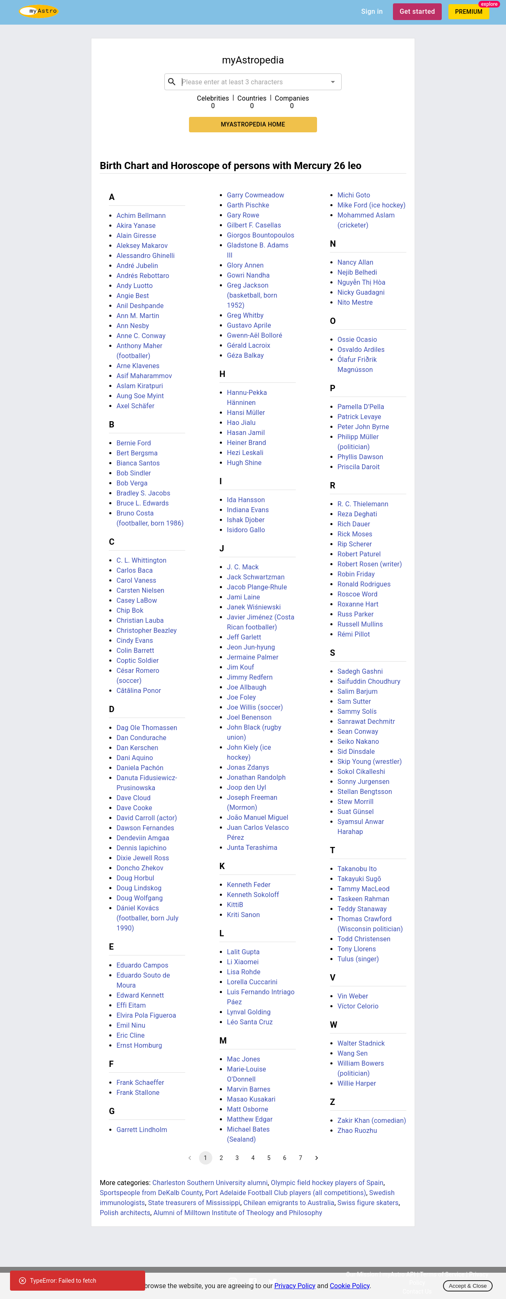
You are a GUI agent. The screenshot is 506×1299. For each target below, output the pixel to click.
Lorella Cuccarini (252, 982)
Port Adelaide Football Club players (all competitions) (285, 1193)
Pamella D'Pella (360, 407)
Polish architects (125, 1213)
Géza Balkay (245, 355)
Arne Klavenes (137, 366)
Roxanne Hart (358, 604)
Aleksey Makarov (142, 246)
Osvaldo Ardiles (361, 350)
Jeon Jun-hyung (251, 647)
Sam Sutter (354, 701)
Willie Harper (356, 1083)
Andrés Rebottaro (142, 276)
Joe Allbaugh (247, 687)
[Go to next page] (316, 1158)
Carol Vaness (136, 580)
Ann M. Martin (137, 316)
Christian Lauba (140, 620)
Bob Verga (132, 483)
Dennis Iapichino (141, 848)
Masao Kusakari (251, 1099)
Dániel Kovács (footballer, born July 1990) (147, 918)
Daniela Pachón (140, 768)
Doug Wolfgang (139, 898)
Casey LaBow (136, 600)
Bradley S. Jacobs (143, 493)
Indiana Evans (248, 510)
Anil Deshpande (140, 306)
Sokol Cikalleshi (361, 772)
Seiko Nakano (358, 742)
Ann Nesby (132, 326)
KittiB (235, 905)
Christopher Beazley (146, 630)
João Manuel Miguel (257, 817)
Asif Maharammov (144, 376)
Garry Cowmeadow (255, 195)
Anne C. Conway (141, 336)
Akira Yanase (136, 226)
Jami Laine (243, 597)
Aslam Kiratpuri (139, 386)
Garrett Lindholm (141, 1130)
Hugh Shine (244, 463)
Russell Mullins (360, 624)
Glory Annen (245, 265)
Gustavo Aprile (249, 325)
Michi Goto (353, 195)
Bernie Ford (133, 443)
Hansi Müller (246, 413)
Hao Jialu (241, 423)
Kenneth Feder (249, 885)
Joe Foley (241, 697)
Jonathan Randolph (256, 777)
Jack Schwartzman (255, 577)
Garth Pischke (248, 205)
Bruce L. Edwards (142, 503)
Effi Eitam (131, 1005)
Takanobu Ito (357, 869)
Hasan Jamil (246, 433)
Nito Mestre (355, 302)
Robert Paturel (359, 554)
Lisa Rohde (243, 972)
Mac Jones (243, 1059)
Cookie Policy (350, 1286)
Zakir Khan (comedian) (371, 1121)
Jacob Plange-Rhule (257, 587)
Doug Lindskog (138, 888)
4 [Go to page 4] (253, 1158)
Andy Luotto (134, 286)
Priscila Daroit (358, 467)
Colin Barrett (135, 651)
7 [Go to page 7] (300, 1158)
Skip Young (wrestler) (369, 762)
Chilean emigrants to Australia (289, 1203)
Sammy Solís (357, 711)
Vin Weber (352, 996)
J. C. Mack (243, 567)
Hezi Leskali (245, 453)
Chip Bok (129, 610)
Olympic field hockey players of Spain (327, 1183)
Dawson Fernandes (145, 828)
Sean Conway (357, 731)
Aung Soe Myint (140, 396)
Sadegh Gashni (360, 671)
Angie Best (132, 296)
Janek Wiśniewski (254, 607)
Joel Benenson (249, 717)
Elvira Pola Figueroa (146, 1015)
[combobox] (253, 81)
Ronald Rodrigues (364, 584)
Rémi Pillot (353, 634)
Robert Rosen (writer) (369, 564)
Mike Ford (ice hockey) (371, 205)
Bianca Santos (138, 463)
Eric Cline (130, 1035)
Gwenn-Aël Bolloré (254, 335)
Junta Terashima (252, 848)
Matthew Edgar (249, 1119)
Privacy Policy (295, 1286)
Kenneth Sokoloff (253, 895)
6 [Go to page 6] (285, 1158)
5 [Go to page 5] (269, 1158)
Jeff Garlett (244, 637)
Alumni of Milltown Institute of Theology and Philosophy (238, 1213)
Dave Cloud (133, 798)
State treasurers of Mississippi (194, 1203)
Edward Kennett (140, 995)
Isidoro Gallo (246, 530)
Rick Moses (355, 534)
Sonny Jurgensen (363, 782)
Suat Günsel (355, 812)
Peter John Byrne (363, 427)
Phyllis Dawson (360, 457)
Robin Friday (356, 574)
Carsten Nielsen (140, 590)
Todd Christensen (363, 939)
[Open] (333, 82)
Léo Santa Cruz (250, 1022)
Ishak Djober (245, 520)
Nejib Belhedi (357, 272)
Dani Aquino (134, 758)
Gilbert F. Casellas (254, 225)
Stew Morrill (355, 802)
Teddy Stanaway (362, 909)
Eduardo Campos (142, 965)
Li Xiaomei (243, 962)
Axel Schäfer (135, 406)
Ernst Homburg (139, 1045)
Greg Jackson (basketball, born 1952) (252, 295)
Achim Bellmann (141, 216)
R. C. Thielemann (362, 504)
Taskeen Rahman (363, 899)
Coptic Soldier (137, 661)
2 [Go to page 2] (221, 1158)
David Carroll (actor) (146, 818)
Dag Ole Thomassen (146, 728)
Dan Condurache (141, 738)
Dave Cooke (134, 808)
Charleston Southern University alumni (210, 1183)
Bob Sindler (133, 473)
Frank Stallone (137, 1093)
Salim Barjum (357, 691)
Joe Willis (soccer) (255, 707)
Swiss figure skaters (367, 1203)
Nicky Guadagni (361, 292)
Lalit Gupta (243, 952)
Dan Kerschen (137, 748)
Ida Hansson (246, 500)
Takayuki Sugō (359, 879)
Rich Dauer (353, 524)
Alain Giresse (136, 236)
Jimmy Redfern (250, 677)
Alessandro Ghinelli (145, 256)
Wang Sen (352, 1053)
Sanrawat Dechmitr (366, 721)
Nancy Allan (355, 262)
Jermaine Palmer (252, 657)
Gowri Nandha (248, 275)
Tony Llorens (356, 949)
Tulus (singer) (358, 959)
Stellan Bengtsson (364, 792)
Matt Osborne (247, 1109)
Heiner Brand (246, 443)
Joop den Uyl (246, 787)
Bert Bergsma (137, 453)
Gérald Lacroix (248, 345)
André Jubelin (137, 266)
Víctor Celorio (358, 1006)
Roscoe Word (357, 594)
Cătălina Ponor (138, 691)
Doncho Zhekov (139, 868)
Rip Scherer (354, 544)
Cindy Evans (134, 640)
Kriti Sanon (243, 915)
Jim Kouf (240, 667)
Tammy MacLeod (363, 889)
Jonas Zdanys (248, 767)
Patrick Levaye (359, 417)
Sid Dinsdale (356, 752)
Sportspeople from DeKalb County (151, 1193)
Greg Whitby (245, 315)
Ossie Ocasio (357, 340)
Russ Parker (355, 614)
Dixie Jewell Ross (142, 858)
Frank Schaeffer (140, 1083)
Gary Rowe (243, 215)
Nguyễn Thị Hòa (361, 282)
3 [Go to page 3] (237, 1158)
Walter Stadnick (361, 1043)
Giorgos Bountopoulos (261, 235)
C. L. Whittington (141, 560)
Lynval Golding (249, 1012)
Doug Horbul (135, 878)
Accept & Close (468, 1286)
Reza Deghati (357, 514)
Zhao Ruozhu (357, 1131)
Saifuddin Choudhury (368, 681)
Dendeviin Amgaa (142, 838)
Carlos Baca (134, 570)
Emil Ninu (130, 1025)
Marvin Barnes (248, 1089)
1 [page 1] (205, 1158)
